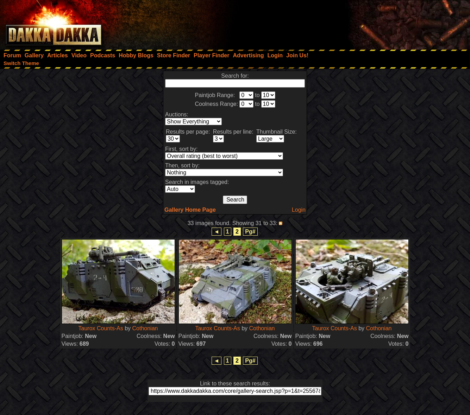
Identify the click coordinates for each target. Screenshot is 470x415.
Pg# (250, 232)
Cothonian (145, 328)
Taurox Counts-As (101, 328)
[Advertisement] (375, 22)
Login (299, 210)
